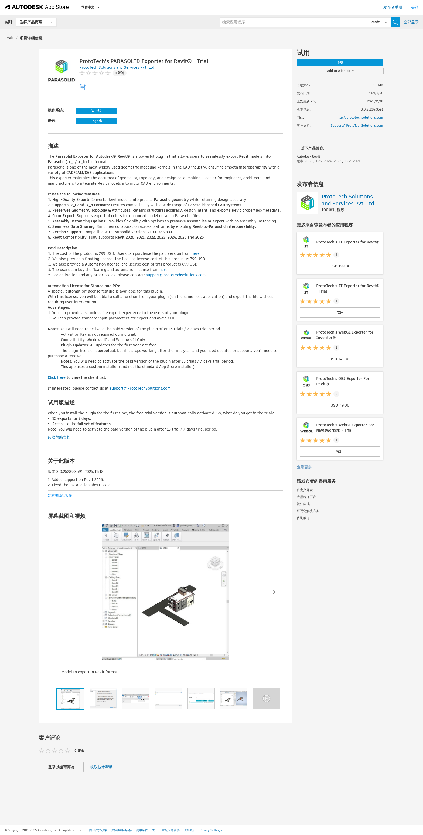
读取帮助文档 (59, 437)
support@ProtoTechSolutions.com (140, 388)
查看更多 (304, 467)
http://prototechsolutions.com (359, 117)
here (196, 253)
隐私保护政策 (98, 830)
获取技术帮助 (101, 767)
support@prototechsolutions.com (176, 275)
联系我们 (190, 830)
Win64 (96, 110)
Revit (9, 38)
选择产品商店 (31, 22)
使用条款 (142, 830)
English (96, 121)
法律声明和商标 (121, 830)
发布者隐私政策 (60, 495)
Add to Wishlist (340, 70)
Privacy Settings (211, 830)
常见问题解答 (171, 830)
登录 (415, 7)
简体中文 (90, 7)
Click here (57, 377)
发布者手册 (392, 7)
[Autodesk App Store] (36, 7)
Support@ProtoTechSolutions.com (357, 125)
